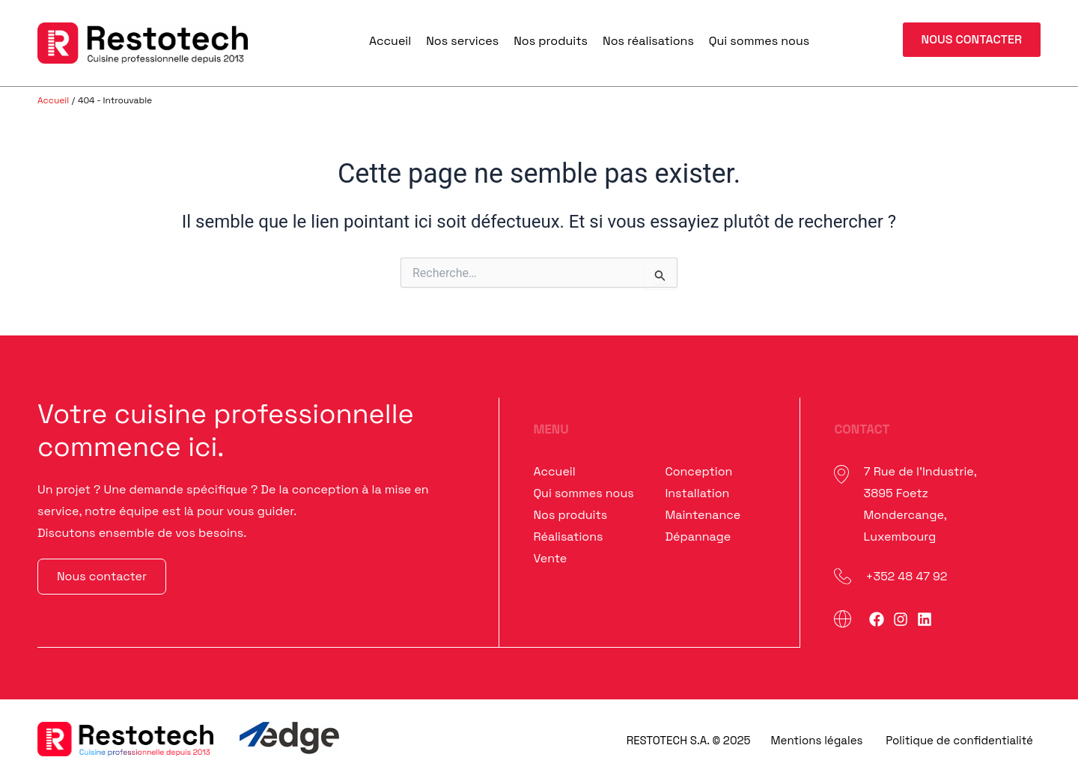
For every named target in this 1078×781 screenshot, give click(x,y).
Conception (698, 471)
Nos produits (551, 41)
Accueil (390, 41)
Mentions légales (817, 740)
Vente (550, 558)
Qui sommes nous (759, 41)
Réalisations (568, 536)
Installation (697, 493)
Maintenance (702, 515)
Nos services (462, 41)
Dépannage (698, 536)
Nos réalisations (648, 41)
